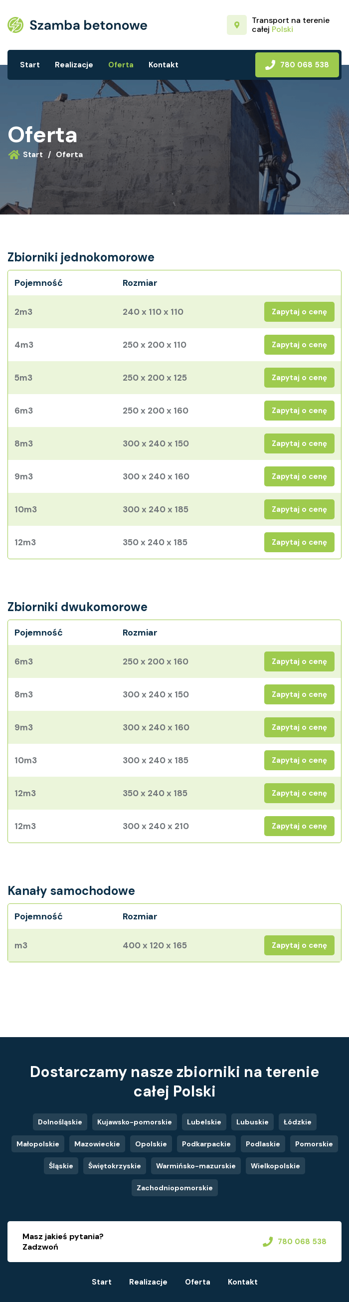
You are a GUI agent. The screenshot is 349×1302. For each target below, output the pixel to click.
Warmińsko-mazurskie (196, 1165)
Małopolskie (37, 1143)
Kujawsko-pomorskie (134, 1121)
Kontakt (163, 65)
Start (30, 65)
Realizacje (74, 65)
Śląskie (61, 1165)
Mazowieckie (97, 1143)
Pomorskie (314, 1143)
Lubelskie (204, 1121)
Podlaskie (263, 1143)
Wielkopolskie (275, 1165)
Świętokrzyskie (114, 1165)
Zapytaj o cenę (299, 312)
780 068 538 (297, 65)
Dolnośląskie (60, 1121)
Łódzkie (298, 1121)
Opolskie (151, 1143)
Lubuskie (252, 1121)
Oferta (121, 65)
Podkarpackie (206, 1143)
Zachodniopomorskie (175, 1187)
